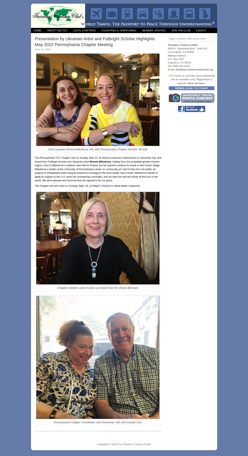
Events (201, 30)
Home (37, 30)
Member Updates (153, 30)
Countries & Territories (119, 30)
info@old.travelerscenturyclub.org (194, 69)
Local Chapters (84, 30)
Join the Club (180, 30)
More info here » (197, 83)
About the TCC (57, 30)
